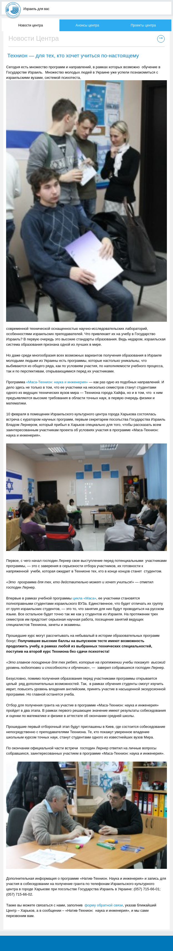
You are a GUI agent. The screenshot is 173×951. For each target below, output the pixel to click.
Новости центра (30, 25)
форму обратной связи (104, 905)
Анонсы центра (87, 25)
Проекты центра (143, 25)
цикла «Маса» (84, 598)
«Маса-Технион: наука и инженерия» (57, 382)
